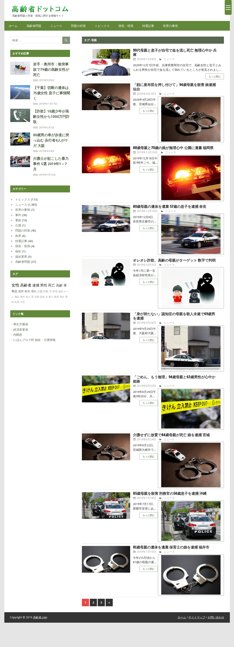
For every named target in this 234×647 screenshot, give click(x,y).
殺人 (51, 296)
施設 (17, 296)
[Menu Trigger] (228, 7)
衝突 (27, 291)
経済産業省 (20, 329)
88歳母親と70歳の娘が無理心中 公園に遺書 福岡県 (174, 152)
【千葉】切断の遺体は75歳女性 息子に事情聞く (51, 93)
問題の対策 (78, 26)
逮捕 (35, 285)
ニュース (56, 26)
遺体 (60, 291)
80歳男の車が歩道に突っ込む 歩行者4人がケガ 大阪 (51, 140)
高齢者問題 (34, 26)
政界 (18, 236)
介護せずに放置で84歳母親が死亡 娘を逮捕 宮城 (173, 451)
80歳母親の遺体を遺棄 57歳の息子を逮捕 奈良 (173, 213)
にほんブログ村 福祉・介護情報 (34, 340)
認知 (42, 296)
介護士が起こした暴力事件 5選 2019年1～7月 (51, 163)
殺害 (56, 296)
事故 (18, 220)
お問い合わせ (216, 641)
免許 (62, 296)
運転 (33, 291)
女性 (15, 285)
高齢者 (25, 285)
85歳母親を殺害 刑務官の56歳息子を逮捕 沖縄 (173, 512)
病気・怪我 (125, 26)
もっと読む (215, 77)
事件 (18, 215)
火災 (22, 302)
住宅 (55, 291)
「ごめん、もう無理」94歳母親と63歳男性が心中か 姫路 (175, 392)
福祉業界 (21, 256)
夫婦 (36, 296)
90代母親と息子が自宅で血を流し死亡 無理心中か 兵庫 (175, 53)
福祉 (18, 251)
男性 (43, 285)
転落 (17, 302)
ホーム (13, 26)
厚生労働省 (20, 324)
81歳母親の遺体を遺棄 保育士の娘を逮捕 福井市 (173, 569)
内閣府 (17, 335)
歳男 (21, 291)
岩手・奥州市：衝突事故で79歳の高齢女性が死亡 (51, 69)
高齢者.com (40, 641)
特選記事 (148, 26)
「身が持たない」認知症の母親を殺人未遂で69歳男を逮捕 (174, 328)
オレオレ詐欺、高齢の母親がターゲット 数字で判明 (175, 269)
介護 (18, 225)
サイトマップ (197, 641)
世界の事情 (170, 26)
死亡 (51, 285)
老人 (28, 296)
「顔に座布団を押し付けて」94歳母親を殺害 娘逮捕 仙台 (175, 88)
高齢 (59, 285)
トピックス (102, 26)
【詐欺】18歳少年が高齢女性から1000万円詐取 (51, 116)
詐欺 (45, 291)
